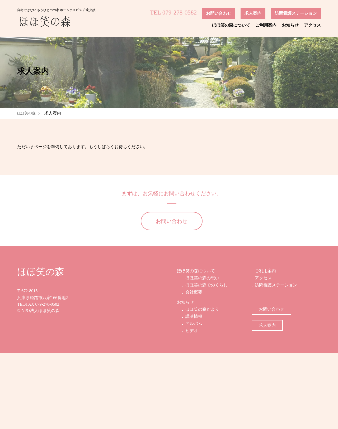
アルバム (193, 399)
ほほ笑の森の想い (201, 354)
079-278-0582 (47, 380)
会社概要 (193, 368)
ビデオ (191, 406)
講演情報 (193, 392)
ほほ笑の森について (231, 25)
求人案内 (253, 13)
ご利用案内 (265, 25)
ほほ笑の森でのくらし (206, 361)
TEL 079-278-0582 (173, 12)
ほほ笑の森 (26, 113)
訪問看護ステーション (296, 13)
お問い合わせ (218, 13)
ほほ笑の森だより (201, 385)
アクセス (312, 25)
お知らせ (290, 25)
